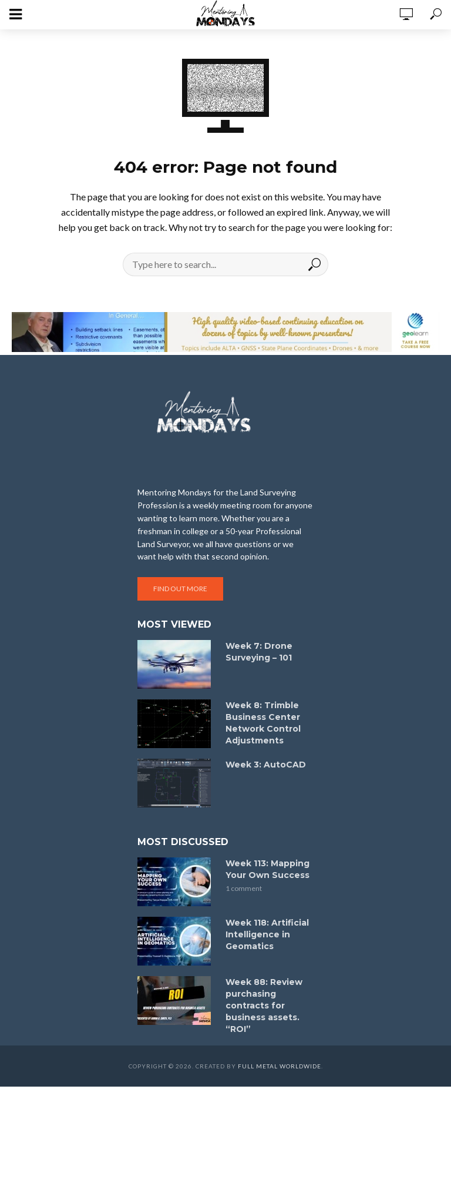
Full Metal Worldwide (279, 1066)
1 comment (244, 888)
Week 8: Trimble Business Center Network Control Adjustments (263, 723)
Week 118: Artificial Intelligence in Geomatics (267, 934)
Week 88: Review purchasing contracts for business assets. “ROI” (264, 1005)
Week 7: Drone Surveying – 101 (259, 652)
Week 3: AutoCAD (266, 764)
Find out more (180, 588)
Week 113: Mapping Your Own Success (267, 869)
